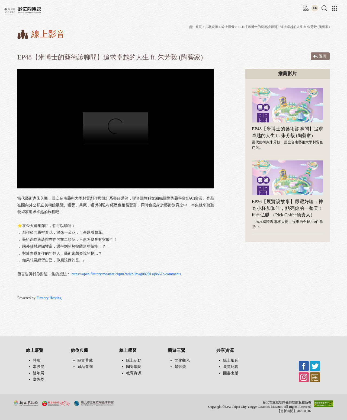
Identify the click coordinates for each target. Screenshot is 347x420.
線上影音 (230, 360)
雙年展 (38, 373)
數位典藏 (79, 350)
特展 (36, 360)
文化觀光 (182, 360)
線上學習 (128, 350)
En (315, 8)
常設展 (38, 367)
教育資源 (133, 373)
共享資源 (211, 27)
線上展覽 (34, 350)
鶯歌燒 (180, 367)
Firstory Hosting (49, 298)
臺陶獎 (38, 379)
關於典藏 (85, 360)
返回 (322, 56)
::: (304, 6)
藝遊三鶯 (176, 350)
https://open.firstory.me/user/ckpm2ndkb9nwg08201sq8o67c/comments (126, 274)
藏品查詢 (85, 367)
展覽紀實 (230, 367)
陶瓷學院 (133, 367)
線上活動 (133, 360)
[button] (324, 8)
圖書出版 (230, 373)
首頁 (198, 27)
